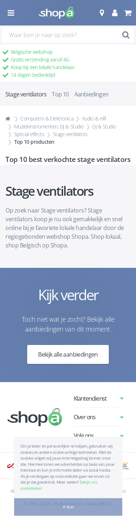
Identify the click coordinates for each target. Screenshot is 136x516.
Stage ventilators (70, 134)
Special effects (29, 134)
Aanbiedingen (91, 94)
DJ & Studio (104, 126)
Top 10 (60, 94)
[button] (102, 12)
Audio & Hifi (94, 118)
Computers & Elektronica (46, 118)
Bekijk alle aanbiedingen (68, 354)
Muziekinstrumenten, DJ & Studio (49, 126)
